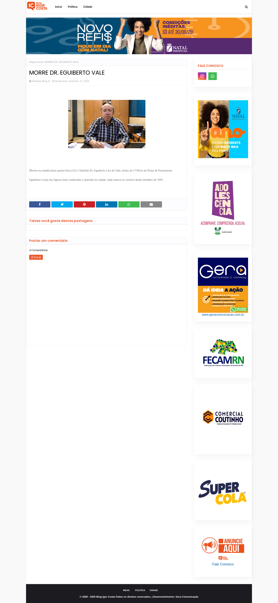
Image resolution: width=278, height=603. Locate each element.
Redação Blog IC (40, 81)
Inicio (126, 590)
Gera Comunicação (186, 596)
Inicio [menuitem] (58, 6)
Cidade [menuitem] (87, 6)
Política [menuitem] (73, 6)
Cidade (154, 590)
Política (140, 590)
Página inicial (36, 62)
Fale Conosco (223, 564)
